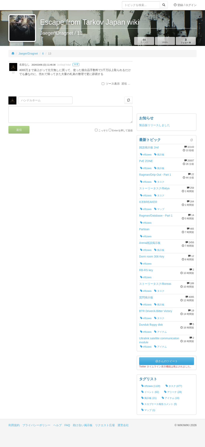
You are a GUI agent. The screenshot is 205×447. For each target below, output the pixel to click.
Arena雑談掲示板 (150, 242)
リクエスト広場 (105, 425)
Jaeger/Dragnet (28, 53)
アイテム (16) (170, 398)
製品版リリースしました (154, 125)
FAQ (67, 425)
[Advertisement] (167, 86)
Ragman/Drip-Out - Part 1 (155, 174)
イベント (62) (150, 392)
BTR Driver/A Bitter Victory (155, 311)
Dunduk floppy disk (151, 324)
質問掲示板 (146, 297)
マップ (159, 209)
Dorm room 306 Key (151, 256)
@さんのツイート (166, 361)
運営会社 (123, 425)
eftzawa (145, 154)
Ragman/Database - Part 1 (156, 215)
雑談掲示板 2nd (149, 147)
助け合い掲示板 (82, 425)
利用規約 (14, 425)
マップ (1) (148, 410)
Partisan (144, 229)
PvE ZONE (146, 161)
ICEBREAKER (148, 202)
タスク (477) (174, 386)
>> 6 (76, 64)
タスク (159, 181)
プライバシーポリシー (36, 425)
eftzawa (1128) (150, 386)
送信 (19, 129)
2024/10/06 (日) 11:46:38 (43, 65)
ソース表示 (111, 83)
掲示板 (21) (149, 398)
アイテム (160, 331)
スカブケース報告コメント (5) (159, 404)
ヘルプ (57, 425)
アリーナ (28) (173, 392)
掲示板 (159, 154)
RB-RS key (146, 270)
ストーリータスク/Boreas (155, 283)
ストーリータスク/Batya (154, 188)
